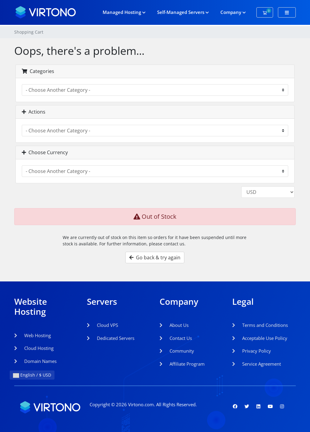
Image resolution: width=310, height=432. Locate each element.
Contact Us (176, 338)
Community (177, 351)
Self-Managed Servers (183, 12)
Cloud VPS (102, 325)
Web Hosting (32, 335)
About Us (174, 325)
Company (233, 12)
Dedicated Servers (110, 338)
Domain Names (35, 361)
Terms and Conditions (260, 325)
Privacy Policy (251, 351)
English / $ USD (32, 375)
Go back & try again (154, 257)
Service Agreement (256, 364)
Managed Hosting (124, 12)
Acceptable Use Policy (259, 338)
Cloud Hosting (34, 348)
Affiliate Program (182, 364)
